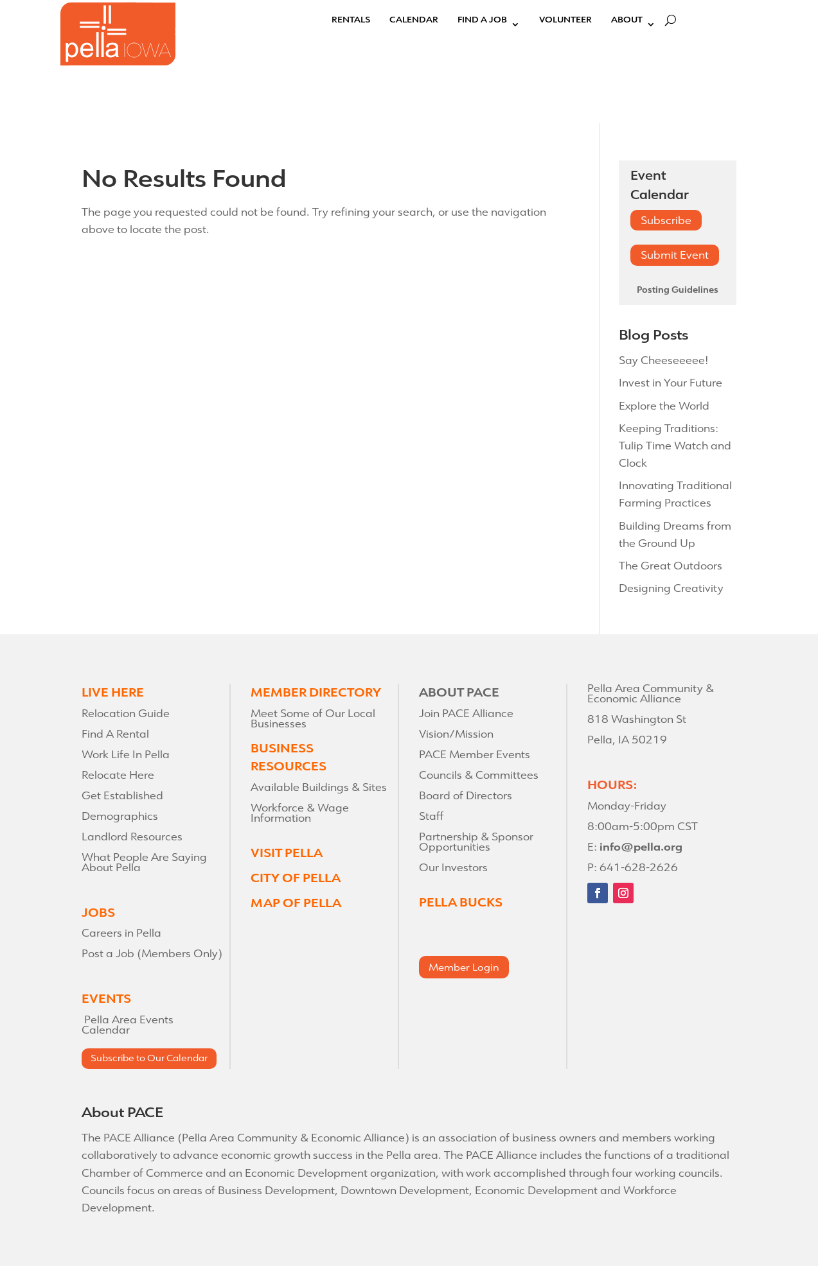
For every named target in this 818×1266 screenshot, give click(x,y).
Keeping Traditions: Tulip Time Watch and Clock (675, 446)
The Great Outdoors (670, 566)
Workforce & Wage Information (300, 813)
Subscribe (666, 220)
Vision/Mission (456, 734)
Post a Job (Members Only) (152, 953)
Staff (431, 816)
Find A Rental (115, 734)
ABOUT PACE (459, 692)
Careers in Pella (121, 933)
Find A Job (482, 20)
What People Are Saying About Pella (144, 862)
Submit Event (675, 255)
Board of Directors (465, 795)
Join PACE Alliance (466, 713)
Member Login (464, 967)
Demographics (120, 816)
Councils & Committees (478, 775)
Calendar (413, 20)
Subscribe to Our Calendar (149, 1058)
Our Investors (453, 867)
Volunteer (565, 20)
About (627, 20)
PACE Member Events (474, 754)
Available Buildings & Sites (319, 787)
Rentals (351, 20)
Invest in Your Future (670, 383)
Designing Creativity (671, 588)
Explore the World (664, 406)
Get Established (122, 795)
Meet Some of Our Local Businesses (313, 718)
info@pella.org (641, 847)
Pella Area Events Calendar (127, 1024)
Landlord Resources (132, 836)
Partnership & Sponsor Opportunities (476, 841)
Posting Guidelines (677, 290)
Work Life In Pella (126, 754)
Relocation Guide (126, 713)
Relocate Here (118, 775)
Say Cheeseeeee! (664, 360)
